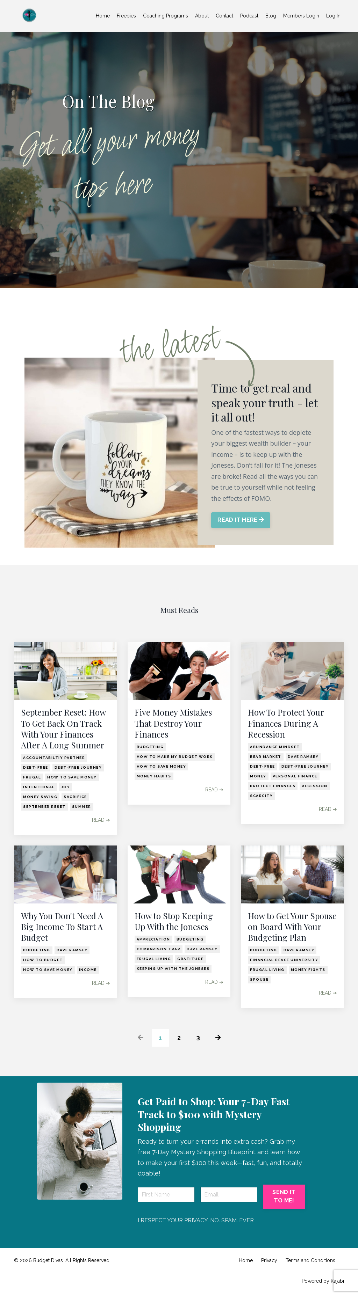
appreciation (153, 939)
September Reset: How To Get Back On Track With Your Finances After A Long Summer (63, 728)
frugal (32, 777)
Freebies (126, 16)
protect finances (272, 786)
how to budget (43, 960)
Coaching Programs (165, 16)
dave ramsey (303, 757)
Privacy (269, 1260)
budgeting (150, 747)
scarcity (261, 796)
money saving (40, 797)
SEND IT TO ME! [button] (283, 1196)
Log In (333, 16)
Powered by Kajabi (323, 1281)
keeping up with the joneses (173, 969)
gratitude (190, 959)
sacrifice (75, 797)
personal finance (295, 776)
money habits (154, 776)
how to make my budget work (175, 757)
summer (81, 806)
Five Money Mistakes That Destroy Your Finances (173, 723)
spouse (259, 979)
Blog (270, 16)
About (202, 16)
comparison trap (159, 949)
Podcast (249, 16)
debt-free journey (78, 767)
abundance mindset (275, 747)
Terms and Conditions (310, 1260)
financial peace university (284, 960)
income (88, 970)
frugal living (154, 959)
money (258, 776)
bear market (265, 757)
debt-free (35, 767)
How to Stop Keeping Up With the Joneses (174, 921)
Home (103, 16)
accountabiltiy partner (54, 758)
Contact (224, 16)
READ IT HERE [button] (241, 520)
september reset (44, 806)
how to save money (72, 777)
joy (65, 787)
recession (315, 786)
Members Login (301, 16)
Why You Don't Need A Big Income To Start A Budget (62, 926)
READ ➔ (101, 820)
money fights (308, 970)
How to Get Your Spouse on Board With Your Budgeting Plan (292, 926)
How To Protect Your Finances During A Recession (286, 723)
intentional (39, 787)
